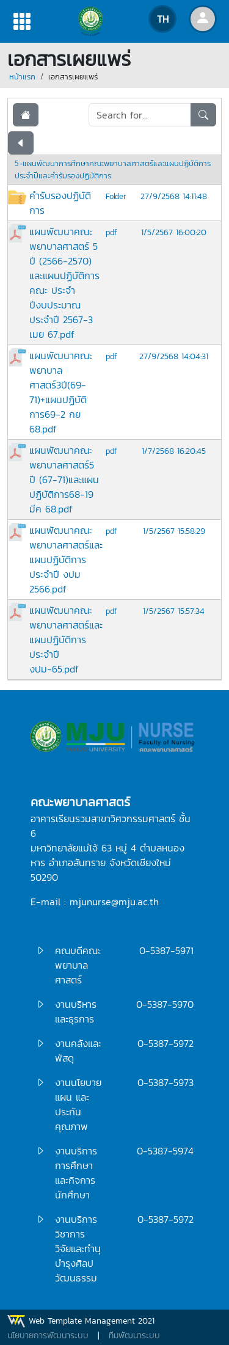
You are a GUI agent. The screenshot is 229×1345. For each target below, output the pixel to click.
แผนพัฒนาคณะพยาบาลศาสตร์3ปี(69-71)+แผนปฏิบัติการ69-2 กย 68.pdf (60, 392)
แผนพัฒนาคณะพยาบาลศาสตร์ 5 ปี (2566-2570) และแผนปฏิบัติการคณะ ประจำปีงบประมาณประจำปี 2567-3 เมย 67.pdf (64, 282)
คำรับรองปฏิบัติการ (60, 202)
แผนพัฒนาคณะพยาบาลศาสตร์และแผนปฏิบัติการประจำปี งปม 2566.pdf (66, 559)
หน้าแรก (22, 76)
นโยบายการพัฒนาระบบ (48, 1335)
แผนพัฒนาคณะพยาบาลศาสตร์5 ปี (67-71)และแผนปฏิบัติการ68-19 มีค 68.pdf (64, 479)
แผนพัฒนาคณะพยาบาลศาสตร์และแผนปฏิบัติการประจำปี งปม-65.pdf (66, 639)
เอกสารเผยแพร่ (73, 76)
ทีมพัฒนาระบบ (134, 1335)
